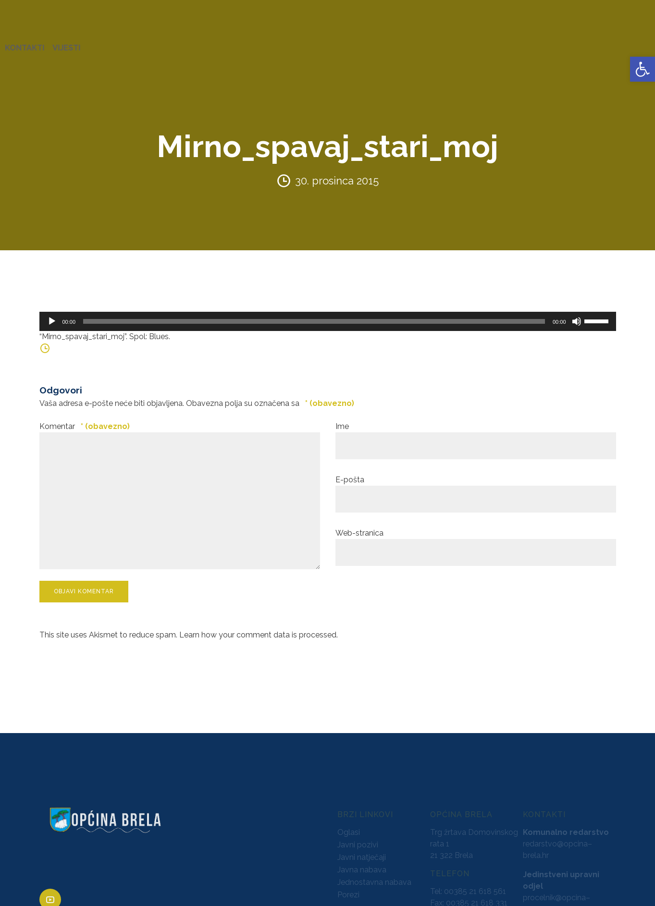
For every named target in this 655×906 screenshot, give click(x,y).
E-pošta (349, 470)
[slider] (314, 312)
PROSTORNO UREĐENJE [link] (503, 43)
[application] (327, 312)
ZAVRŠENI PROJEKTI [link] (189, 43)
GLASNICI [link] (330, 43)
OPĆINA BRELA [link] (38, 43)
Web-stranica (359, 523)
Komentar (84, 417)
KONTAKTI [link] (577, 43)
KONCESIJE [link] (283, 43)
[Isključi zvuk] (576, 312)
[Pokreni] (52, 312)
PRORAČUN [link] (378, 43)
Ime (342, 417)
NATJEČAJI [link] (428, 43)
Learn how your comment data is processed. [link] (258, 625)
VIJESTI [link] (619, 43)
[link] (642, 69)
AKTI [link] (245, 43)
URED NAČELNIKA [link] (108, 43)
